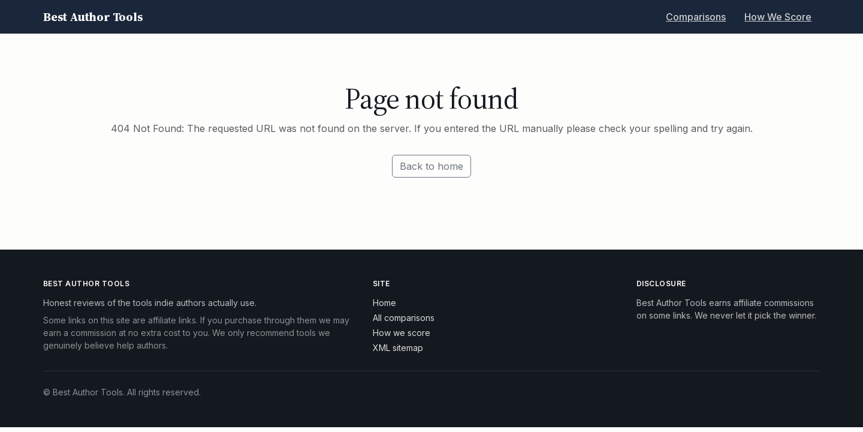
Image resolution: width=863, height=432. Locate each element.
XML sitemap (398, 348)
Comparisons (696, 17)
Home (384, 303)
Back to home (431, 166)
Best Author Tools (93, 16)
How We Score (777, 17)
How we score (401, 333)
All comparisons (403, 318)
